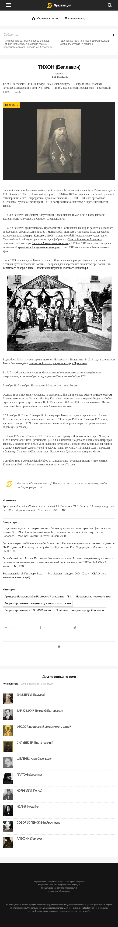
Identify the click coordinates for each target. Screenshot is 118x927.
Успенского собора (14, 267)
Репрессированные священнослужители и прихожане (38, 603)
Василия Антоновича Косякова (50, 243)
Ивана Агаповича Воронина (85, 239)
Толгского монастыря (75, 267)
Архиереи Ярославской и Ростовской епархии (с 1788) (38, 597)
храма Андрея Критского (31, 235)
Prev (107, 35)
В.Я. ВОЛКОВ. (60, 76)
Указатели (47, 684)
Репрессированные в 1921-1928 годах (28, 610)
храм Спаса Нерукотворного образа (39, 247)
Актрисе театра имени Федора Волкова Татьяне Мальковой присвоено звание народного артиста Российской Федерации (28, 44)
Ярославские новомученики (93, 597)
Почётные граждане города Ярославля (80, 610)
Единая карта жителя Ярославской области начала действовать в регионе (84, 42)
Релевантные (10, 684)
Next (113, 35)
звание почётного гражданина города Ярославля (58, 363)
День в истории (30, 684)
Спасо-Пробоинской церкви (43, 267)
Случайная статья (47, 18)
